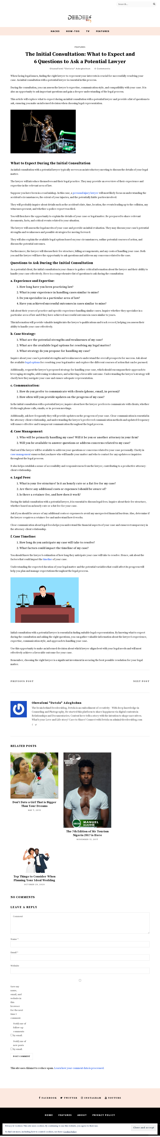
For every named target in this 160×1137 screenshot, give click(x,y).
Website (14, 965)
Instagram (91, 1097)
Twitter (68, 1097)
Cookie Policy (70, 1132)
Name (14, 939)
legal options (32, 362)
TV (88, 31)
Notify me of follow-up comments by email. (19, 1029)
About (82, 1115)
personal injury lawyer (85, 193)
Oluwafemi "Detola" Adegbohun (70, 68)
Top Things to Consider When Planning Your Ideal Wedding (34, 878)
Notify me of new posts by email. (19, 1045)
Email (14, 952)
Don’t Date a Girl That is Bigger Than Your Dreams (34, 804)
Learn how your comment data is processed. (79, 1068)
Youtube (113, 1097)
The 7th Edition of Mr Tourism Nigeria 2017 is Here (87, 833)
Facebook (48, 1097)
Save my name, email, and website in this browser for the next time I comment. (16, 1002)
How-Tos (73, 31)
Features (102, 31)
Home (49, 1115)
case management (20, 454)
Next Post (141, 681)
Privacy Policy (103, 1115)
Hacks (55, 31)
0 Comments (102, 68)
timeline (47, 559)
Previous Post (22, 681)
